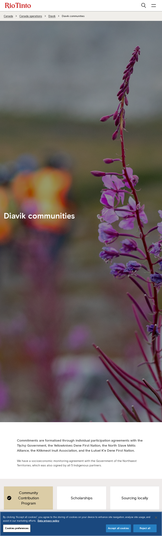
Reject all (145, 528)
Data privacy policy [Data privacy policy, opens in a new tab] (48, 520)
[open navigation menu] (153, 5)
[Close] (156, 517)
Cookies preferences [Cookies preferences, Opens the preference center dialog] (16, 528)
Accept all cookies (118, 528)
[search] (144, 5)
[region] (81, 524)
